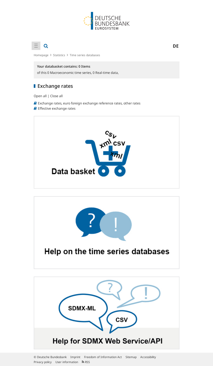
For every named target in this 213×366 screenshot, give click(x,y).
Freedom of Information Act (103, 357)
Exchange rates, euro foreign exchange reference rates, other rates (89, 103)
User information (66, 362)
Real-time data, (106, 72)
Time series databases (85, 55)
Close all (56, 96)
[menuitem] (36, 46)
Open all (40, 96)
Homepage (41, 55)
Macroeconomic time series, (70, 72)
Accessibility (148, 357)
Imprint (75, 357)
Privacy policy (43, 362)
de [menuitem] (176, 46)
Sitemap (131, 357)
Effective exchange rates (56, 108)
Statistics (59, 55)
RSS (86, 362)
